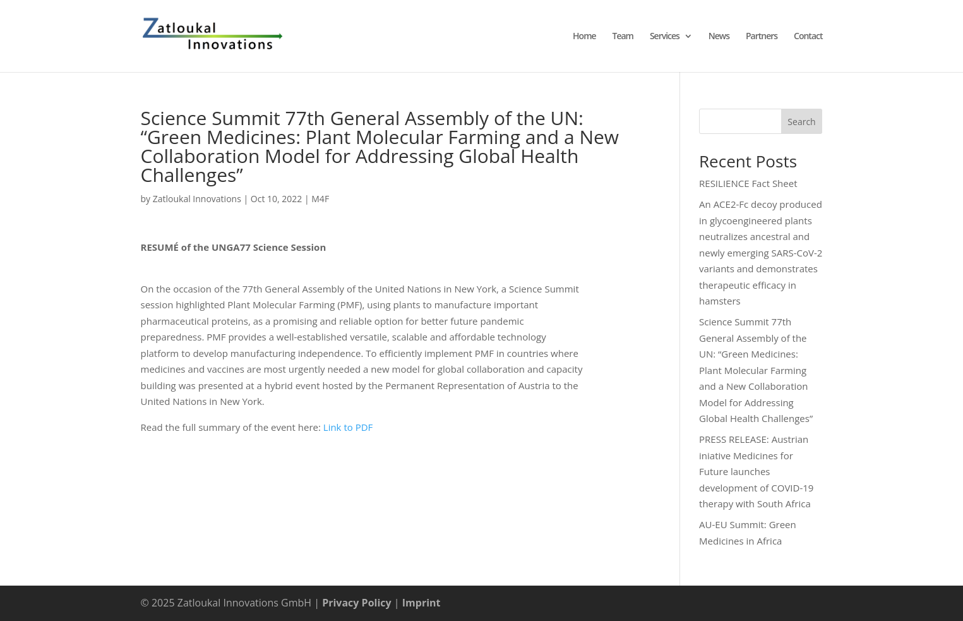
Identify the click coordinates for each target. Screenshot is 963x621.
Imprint (421, 603)
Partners (761, 37)
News (719, 37)
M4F (320, 199)
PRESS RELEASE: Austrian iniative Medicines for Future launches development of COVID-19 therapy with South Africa (756, 471)
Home (584, 37)
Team (623, 37)
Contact (808, 37)
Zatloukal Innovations (197, 199)
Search (801, 122)
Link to (339, 427)
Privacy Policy (357, 603)
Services (664, 37)
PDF (364, 427)
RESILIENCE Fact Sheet (748, 183)
